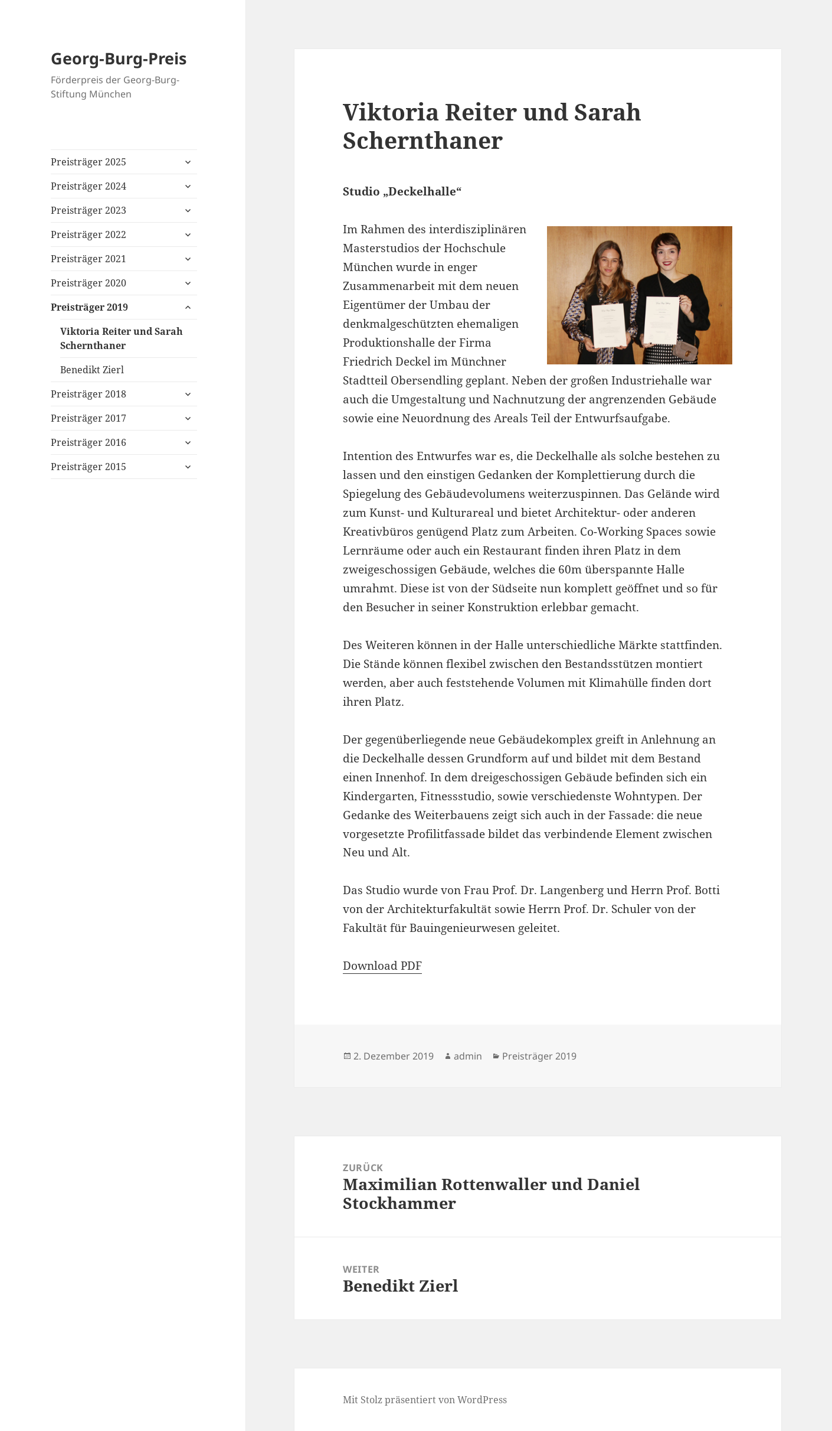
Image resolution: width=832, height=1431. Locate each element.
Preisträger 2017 (88, 418)
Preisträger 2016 (88, 442)
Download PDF (382, 965)
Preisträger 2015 (88, 466)
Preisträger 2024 (88, 186)
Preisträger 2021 (88, 258)
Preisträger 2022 (88, 234)
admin (468, 1055)
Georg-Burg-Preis (118, 58)
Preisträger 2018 (88, 393)
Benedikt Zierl (92, 369)
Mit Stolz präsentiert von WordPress (425, 1399)
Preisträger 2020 (88, 282)
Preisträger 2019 (89, 307)
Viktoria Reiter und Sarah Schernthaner (121, 338)
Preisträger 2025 (88, 161)
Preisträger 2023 (88, 210)
